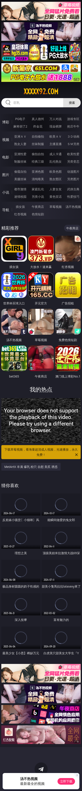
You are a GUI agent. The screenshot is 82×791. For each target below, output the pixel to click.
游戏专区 (73, 119)
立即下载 (66, 781)
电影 (5, 157)
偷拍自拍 (38, 154)
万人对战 (55, 119)
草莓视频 (55, 207)
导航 (5, 209)
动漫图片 (73, 171)
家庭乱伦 (38, 189)
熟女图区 (55, 179)
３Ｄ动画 (73, 136)
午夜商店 (38, 207)
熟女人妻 (20, 144)
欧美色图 (55, 171)
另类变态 (73, 161)
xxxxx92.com (41, 91)
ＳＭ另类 (73, 144)
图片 (5, 174)
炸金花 (37, 126)
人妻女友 (55, 189)
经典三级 (38, 161)
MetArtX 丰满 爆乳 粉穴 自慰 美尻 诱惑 (31, 467)
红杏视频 (20, 214)
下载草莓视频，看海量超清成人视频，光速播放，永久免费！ (41, 452)
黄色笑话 (55, 196)
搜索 (72, 103)
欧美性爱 (73, 154)
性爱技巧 (73, 196)
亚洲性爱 (20, 154)
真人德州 (38, 119)
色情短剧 (38, 214)
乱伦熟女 (55, 161)
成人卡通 (55, 154)
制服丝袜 (20, 161)
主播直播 (55, 144)
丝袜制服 (38, 144)
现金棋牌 (55, 126)
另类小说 (38, 196)
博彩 (5, 122)
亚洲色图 (38, 171)
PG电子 (20, 119)
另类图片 (73, 179)
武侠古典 (73, 189)
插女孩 (20, 207)
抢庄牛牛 (73, 126)
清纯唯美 (38, 179)
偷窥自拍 (20, 171)
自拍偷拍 (38, 136)
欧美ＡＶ (55, 136)
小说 (5, 192)
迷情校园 (20, 196)
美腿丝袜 (20, 179)
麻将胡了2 (20, 126)
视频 (5, 139)
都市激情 (20, 189)
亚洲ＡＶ (20, 136)
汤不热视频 (73, 207)
